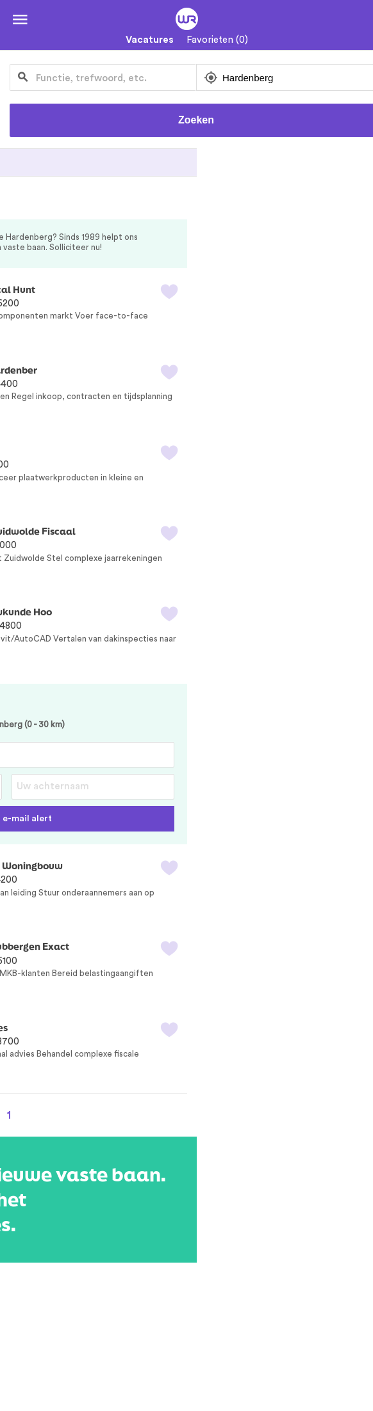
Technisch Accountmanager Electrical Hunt (111, 289)
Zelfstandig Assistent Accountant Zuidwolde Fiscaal (132, 531)
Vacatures (150, 40)
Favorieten (217, 40)
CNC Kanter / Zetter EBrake (75, 451)
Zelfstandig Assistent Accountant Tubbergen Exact (128, 946)
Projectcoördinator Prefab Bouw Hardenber (112, 370)
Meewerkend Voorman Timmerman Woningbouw (125, 866)
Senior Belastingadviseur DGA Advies (98, 1027)
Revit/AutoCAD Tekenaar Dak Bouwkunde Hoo (120, 612)
